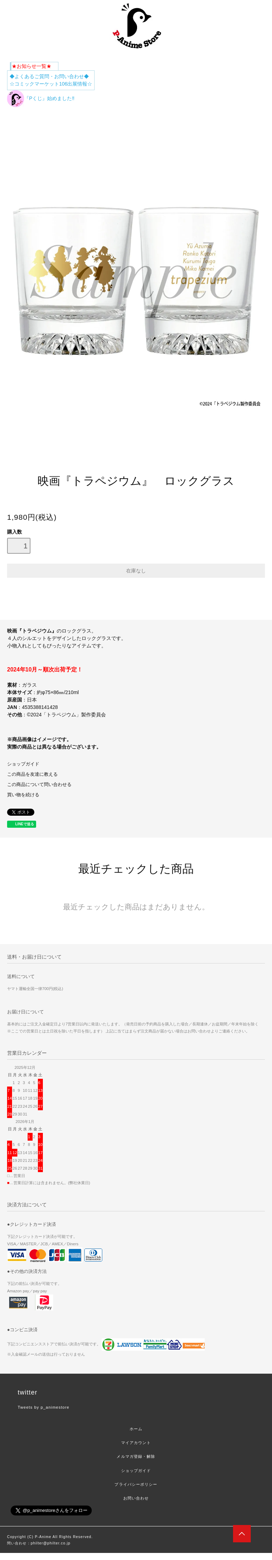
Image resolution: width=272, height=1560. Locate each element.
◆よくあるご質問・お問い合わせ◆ (49, 76)
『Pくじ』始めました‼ (40, 98)
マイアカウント (136, 1442)
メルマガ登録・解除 (136, 1456)
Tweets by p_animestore (43, 1407)
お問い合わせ (136, 1498)
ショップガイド (23, 764)
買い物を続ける (23, 794)
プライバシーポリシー (135, 1484)
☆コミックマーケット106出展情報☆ (51, 84)
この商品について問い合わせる (39, 784)
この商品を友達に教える (32, 774)
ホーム (136, 1429)
